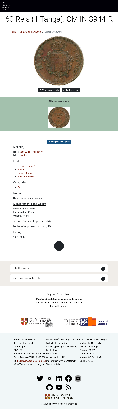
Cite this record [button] (22, 268)
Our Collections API (55, 357)
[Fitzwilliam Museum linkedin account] (69, 378)
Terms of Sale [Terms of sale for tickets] (53, 364)
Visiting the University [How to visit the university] (90, 343)
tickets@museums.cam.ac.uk (31, 361)
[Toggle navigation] (112, 6)
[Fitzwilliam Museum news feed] (68, 387)
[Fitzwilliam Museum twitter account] (40, 378)
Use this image (70, 90)
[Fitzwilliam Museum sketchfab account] (78, 378)
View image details (49, 90)
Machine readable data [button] (26, 278)
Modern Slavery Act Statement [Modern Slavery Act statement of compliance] (61, 361)
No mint (23, 155)
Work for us (52, 353)
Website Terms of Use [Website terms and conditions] (57, 343)
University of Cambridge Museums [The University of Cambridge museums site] (63, 339)
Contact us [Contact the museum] (51, 350)
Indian (21, 169)
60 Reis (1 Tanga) (26, 166)
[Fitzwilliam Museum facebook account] (59, 378)
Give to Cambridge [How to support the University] (89, 346)
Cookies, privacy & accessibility (61, 346)
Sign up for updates (59, 294)
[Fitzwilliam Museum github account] (50, 387)
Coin (20, 187)
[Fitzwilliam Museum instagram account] (50, 378)
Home (13, 32)
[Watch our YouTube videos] (59, 387)
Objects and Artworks (30, 32)
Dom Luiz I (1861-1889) (31, 152)
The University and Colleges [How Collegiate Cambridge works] (93, 339)
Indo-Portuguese (26, 176)
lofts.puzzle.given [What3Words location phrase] (36, 364)
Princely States (25, 173)
